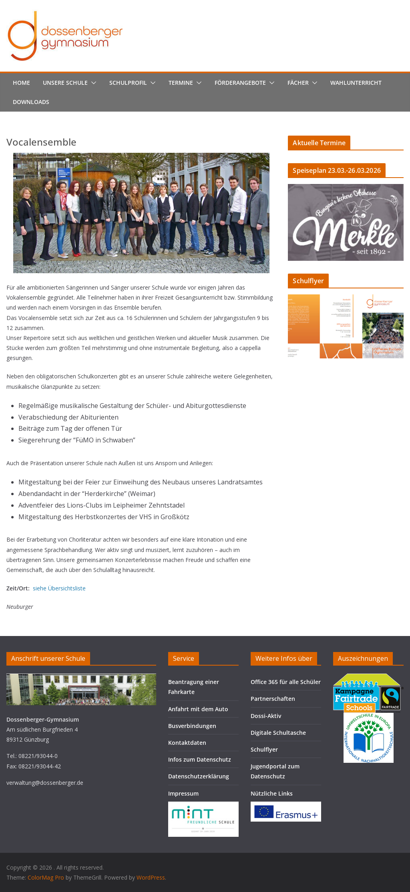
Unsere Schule (65, 82)
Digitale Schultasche (278, 732)
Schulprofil (128, 82)
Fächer (298, 82)
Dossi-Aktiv (266, 716)
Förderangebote (240, 82)
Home (21, 82)
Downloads (31, 102)
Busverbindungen (192, 726)
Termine (181, 82)
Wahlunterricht (356, 82)
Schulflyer (264, 749)
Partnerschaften (273, 698)
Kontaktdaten (187, 742)
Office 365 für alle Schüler (286, 682)
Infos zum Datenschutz (199, 759)
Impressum (183, 793)
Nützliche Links (272, 793)
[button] (92, 82)
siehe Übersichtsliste (59, 588)
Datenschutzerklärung (198, 776)
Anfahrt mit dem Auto (198, 709)
